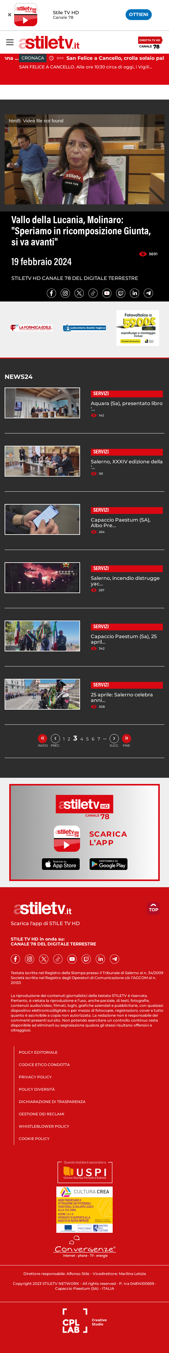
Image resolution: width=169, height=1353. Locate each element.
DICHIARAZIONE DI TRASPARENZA (52, 1101)
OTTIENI (138, 14)
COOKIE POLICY (34, 1138)
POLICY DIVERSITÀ (37, 1089)
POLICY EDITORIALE (38, 1052)
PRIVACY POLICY (35, 1077)
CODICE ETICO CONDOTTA (44, 1064)
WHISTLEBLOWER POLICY (44, 1126)
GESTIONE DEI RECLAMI (41, 1114)
